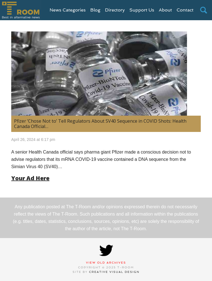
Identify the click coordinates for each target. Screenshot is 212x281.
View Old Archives (106, 262)
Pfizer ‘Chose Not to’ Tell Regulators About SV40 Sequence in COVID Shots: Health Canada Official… (100, 123)
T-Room (20, 10)
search (203, 10)
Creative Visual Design (114, 271)
